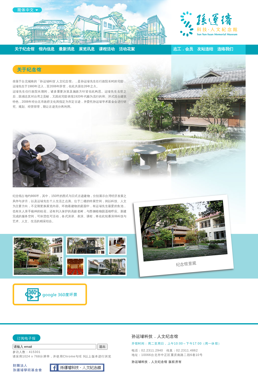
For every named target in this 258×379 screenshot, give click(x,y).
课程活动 (107, 49)
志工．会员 (183, 49)
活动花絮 (127, 49)
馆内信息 (47, 49)
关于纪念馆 (25, 49)
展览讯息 (87, 49)
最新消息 (67, 49)
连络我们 (225, 49)
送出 (102, 346)
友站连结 (205, 49)
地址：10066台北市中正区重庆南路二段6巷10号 (167, 355)
